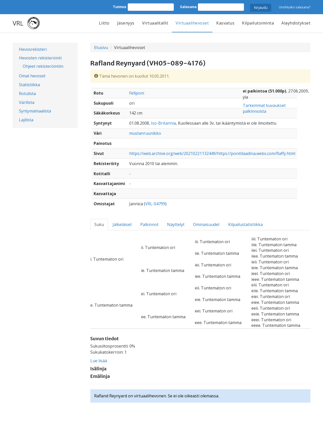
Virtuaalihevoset (192, 23)
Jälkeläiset (122, 224)
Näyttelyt (175, 224)
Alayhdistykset (295, 23)
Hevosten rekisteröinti (40, 58)
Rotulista (27, 93)
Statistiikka (29, 84)
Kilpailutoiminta (258, 23)
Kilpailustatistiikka (245, 224)
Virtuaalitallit (155, 23)
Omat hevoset (32, 76)
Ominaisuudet (206, 224)
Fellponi (136, 93)
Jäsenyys (125, 23)
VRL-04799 (155, 204)
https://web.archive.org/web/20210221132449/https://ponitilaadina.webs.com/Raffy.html (212, 153)
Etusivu (101, 47)
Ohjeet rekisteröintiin (43, 66)
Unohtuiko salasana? (294, 7)
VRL (18, 23)
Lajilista (26, 120)
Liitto (104, 23)
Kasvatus (225, 23)
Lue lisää (98, 360)
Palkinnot (149, 224)
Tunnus (119, 6)
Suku (99, 224)
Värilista (26, 102)
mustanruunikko (145, 133)
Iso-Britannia (163, 123)
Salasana (188, 6)
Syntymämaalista (35, 111)
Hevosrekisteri (33, 49)
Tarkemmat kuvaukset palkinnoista (264, 108)
